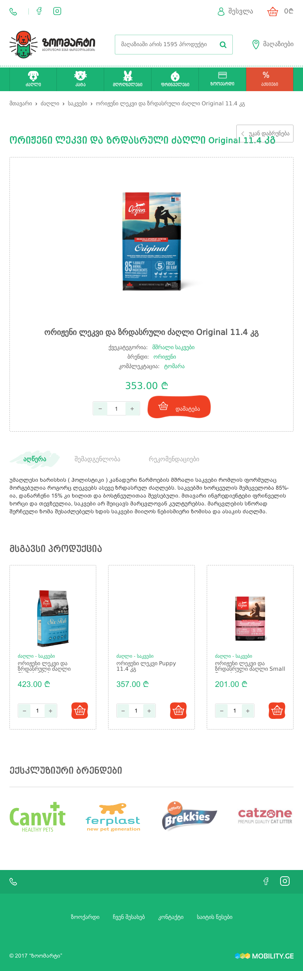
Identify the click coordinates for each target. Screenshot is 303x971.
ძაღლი (51, 104)
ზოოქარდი (85, 917)
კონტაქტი (170, 917)
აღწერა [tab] (34, 460)
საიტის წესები (214, 917)
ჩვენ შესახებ (129, 917)
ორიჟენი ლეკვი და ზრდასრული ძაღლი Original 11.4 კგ (170, 104)
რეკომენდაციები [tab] (174, 460)
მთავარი (20, 104)
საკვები (78, 104)
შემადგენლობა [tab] (97, 460)
